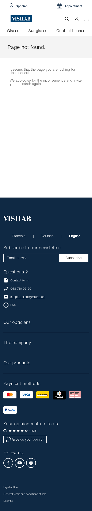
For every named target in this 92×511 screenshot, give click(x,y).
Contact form (15, 280)
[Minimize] (86, 19)
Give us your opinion (25, 439)
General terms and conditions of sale (24, 494)
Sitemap (8, 501)
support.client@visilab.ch (27, 297)
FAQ (13, 305)
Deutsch (48, 235)
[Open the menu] (7, 18)
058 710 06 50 (20, 288)
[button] (76, 19)
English (74, 235)
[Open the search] (67, 19)
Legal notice (10, 487)
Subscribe (74, 257)
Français (19, 235)
